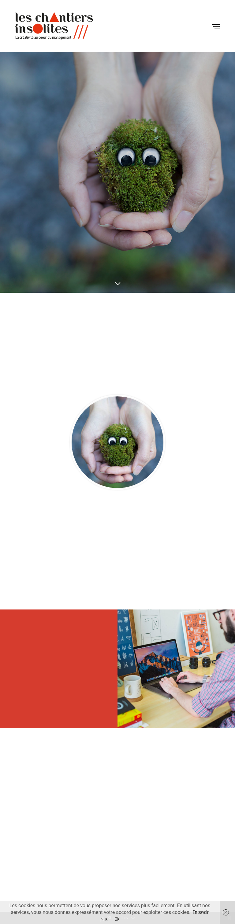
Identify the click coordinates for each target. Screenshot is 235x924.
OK (117, 919)
